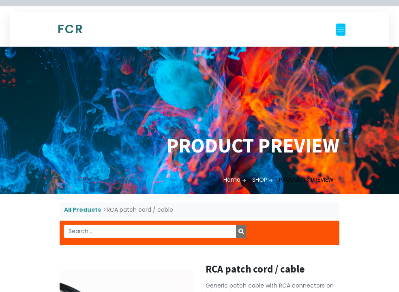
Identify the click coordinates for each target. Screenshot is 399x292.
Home (231, 180)
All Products (82, 210)
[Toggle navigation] (340, 30)
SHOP (259, 180)
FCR (71, 29)
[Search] (241, 231)
